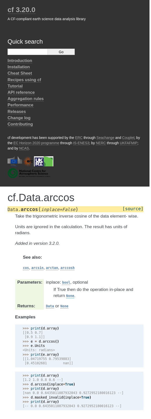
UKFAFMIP (128, 143)
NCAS (24, 148)
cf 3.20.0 (21, 10)
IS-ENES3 (81, 143)
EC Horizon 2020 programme (36, 143)
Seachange (105, 138)
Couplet (128, 138)
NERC (101, 143)
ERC (79, 138)
